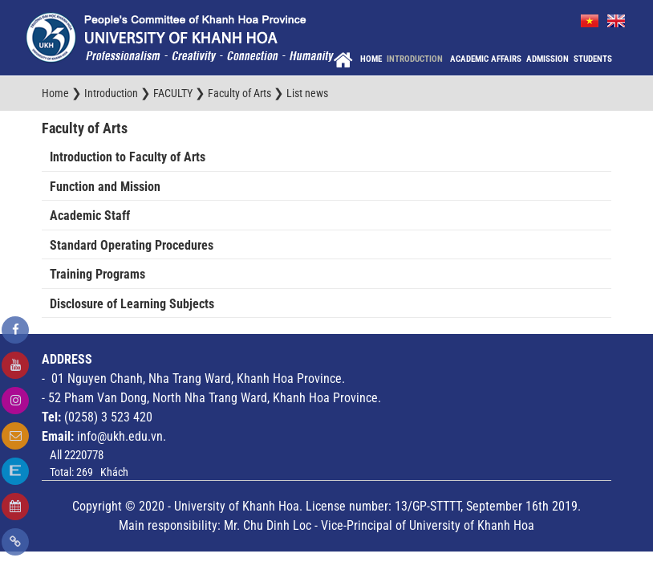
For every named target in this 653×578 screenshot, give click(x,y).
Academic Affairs (485, 59)
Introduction (416, 59)
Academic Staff (90, 215)
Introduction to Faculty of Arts (127, 157)
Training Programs (97, 274)
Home (371, 59)
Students (593, 59)
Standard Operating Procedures (131, 245)
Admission (547, 59)
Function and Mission (105, 186)
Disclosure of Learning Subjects (132, 303)
